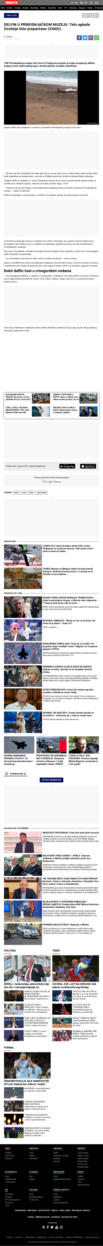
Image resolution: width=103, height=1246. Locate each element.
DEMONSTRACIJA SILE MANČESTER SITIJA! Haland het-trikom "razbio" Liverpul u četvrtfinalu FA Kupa (26, 1084)
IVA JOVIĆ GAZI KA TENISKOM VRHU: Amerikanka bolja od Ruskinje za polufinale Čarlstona (83, 1008)
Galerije (55, 1217)
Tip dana (8, 1197)
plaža (24, 493)
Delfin (31, 493)
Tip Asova (9, 1203)
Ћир (76, 3)
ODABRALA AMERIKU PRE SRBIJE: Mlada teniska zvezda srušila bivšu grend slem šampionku (85, 1035)
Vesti (3, 8)
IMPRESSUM (29, 1237)
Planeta (43, 8)
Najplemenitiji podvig (62, 1179)
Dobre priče (9, 1156)
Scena (31, 1217)
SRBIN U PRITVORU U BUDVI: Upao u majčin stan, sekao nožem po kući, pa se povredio (66, 398)
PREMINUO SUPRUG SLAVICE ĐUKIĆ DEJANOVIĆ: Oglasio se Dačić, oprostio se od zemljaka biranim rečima (67, 669)
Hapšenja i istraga (60, 1156)
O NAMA (9, 1237)
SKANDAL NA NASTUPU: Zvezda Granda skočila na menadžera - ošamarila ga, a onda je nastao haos (68, 714)
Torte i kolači (83, 1153)
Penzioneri (33, 1158)
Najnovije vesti (69, 1217)
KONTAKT (18, 1237)
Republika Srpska (81, 1210)
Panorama (73, 8)
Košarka (81, 1179)
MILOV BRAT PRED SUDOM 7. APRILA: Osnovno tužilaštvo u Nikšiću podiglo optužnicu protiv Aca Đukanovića (67, 858)
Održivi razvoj (61, 1190)
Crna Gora (11, 15)
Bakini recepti (83, 1158)
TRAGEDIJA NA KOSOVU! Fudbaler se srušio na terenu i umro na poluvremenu (37, 1117)
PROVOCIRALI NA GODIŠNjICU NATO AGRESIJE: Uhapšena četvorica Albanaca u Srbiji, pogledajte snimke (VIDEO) (51, 759)
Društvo (10, 8)
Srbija (55, 1210)
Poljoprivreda (10, 1179)
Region (32, 1179)
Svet (31, 1176)
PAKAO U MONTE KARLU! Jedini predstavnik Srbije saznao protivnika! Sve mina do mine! (85, 1022)
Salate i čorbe (83, 1156)
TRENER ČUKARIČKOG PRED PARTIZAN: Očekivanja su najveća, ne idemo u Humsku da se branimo (36, 1105)
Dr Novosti (99, 8)
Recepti (25, 8)
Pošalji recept (83, 1167)
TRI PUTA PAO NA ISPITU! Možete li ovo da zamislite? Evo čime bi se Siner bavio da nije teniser (85, 995)
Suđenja (56, 1158)
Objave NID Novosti (92, 1237)
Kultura (90, 8)
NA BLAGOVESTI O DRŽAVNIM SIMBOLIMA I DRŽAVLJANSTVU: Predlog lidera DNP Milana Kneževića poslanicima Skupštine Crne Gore (71, 904)
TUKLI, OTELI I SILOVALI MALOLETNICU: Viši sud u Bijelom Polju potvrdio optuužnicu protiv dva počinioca (18, 412)
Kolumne (8, 1158)
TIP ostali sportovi (12, 1200)
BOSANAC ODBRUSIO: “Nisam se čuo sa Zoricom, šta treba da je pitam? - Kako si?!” (69, 622)
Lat (72, 3)
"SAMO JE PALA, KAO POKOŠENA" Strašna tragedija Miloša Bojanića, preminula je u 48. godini (83, 759)
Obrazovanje (42, 1217)
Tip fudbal (9, 1194)
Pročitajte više (13, 593)
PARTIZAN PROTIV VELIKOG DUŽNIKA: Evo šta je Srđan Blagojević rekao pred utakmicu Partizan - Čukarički (37, 1132)
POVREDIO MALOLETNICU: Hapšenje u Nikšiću (66, 924)
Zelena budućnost (60, 1203)
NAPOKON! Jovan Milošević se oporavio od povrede (37, 1089)
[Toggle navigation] (96, 2)
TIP (65, 8)
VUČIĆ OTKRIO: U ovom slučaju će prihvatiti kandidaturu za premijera (35, 1033)
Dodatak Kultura (36, 1197)
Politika (10, 950)
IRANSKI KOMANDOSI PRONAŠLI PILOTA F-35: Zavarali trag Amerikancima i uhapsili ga (18, 759)
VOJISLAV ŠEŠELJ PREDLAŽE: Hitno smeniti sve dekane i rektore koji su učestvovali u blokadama (37, 1008)
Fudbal (9, 1047)
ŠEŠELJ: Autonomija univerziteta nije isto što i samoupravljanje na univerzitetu (26, 987)
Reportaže (52, 8)
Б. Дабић (8, 37)
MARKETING (41, 1237)
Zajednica (57, 1197)
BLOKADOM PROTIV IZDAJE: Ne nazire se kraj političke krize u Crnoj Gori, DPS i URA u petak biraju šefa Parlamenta (18, 399)
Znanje (56, 1200)
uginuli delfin (41, 493)
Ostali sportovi (84, 1185)
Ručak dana (82, 1161)
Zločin (55, 1153)
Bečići (16, 493)
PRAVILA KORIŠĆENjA (74, 1237)
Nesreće (56, 1161)
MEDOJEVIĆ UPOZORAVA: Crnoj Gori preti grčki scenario (71, 832)
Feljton (32, 1156)
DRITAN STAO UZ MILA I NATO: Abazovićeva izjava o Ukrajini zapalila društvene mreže (65, 411)
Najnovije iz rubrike (16, 828)
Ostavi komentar (51, 780)
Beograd (82, 8)
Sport (60, 8)
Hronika (18, 8)
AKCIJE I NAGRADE (56, 1237)
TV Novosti (33, 1200)
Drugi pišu (10, 541)
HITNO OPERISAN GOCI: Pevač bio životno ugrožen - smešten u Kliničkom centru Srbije (69, 691)
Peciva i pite (82, 1164)
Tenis (56, 950)
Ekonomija (34, 8)
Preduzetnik (10, 1182)
